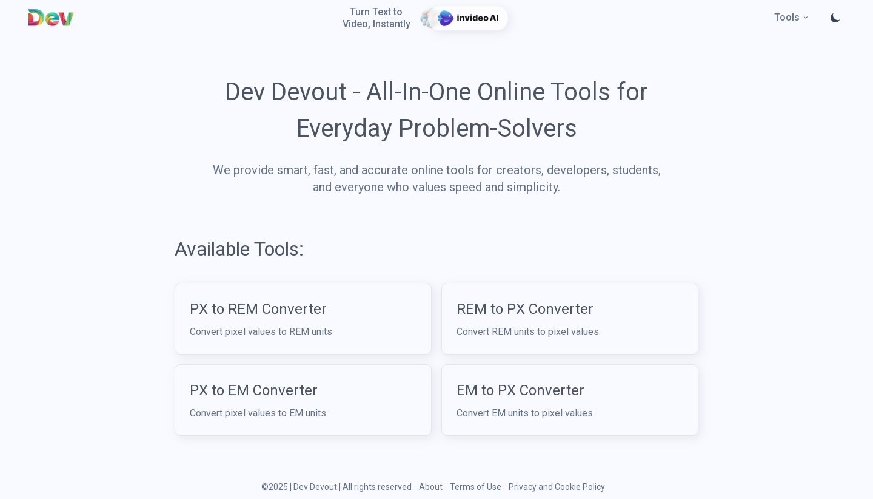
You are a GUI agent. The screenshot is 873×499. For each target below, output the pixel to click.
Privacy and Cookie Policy (557, 487)
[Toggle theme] (835, 18)
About (431, 487)
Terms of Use (475, 487)
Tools (791, 17)
